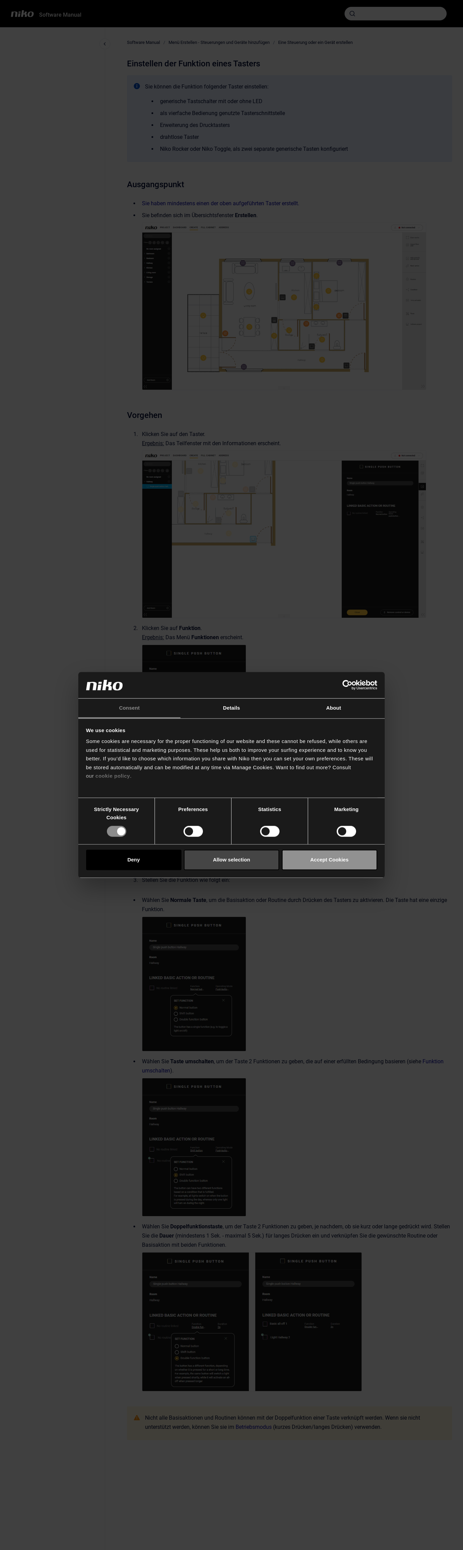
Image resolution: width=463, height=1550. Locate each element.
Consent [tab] (129, 708)
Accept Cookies (329, 860)
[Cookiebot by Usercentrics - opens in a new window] (347, 685)
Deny (133, 860)
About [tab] (333, 708)
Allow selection (231, 860)
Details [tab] (231, 708)
